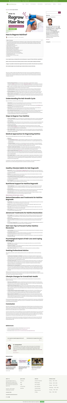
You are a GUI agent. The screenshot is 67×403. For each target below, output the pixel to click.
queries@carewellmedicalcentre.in (11, 394)
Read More (47, 39)
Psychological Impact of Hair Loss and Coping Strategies (15, 53)
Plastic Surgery (37, 382)
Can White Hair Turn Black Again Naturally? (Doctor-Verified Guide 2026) (11, 368)
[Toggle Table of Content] (41, 40)
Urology (36, 392)
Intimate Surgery (37, 388)
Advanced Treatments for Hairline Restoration (13, 51)
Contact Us (22, 381)
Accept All (42, 401)
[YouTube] (9, 397)
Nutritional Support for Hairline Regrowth (12, 49)
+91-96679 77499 (8, 392)
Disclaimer (22, 388)
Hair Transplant (37, 384)
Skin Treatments (37, 386)
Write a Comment (21, 37)
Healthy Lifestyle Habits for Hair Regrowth (13, 48)
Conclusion (8, 56)
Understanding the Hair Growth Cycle (12, 45)
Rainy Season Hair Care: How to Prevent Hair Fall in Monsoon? (24, 368)
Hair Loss (7, 32)
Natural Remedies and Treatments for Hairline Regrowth (15, 50)
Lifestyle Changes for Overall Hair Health (12, 55)
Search (59, 12)
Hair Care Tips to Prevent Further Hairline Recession (14, 52)
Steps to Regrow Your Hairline (11, 46)
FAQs (21, 384)
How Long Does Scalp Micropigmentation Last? (15, 339)
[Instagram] (8, 397)
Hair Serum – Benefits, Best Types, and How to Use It (37, 368)
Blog (9, 9)
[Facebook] (6, 397)
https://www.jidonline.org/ (23, 329)
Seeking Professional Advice (11, 54)
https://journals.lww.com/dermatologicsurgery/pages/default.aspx (24, 330)
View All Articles (15, 353)
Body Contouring (37, 390)
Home (7, 9)
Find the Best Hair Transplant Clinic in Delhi (33, 338)
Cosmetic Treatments (38, 381)
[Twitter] (7, 397)
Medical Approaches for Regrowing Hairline (13, 47)
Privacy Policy (22, 386)
